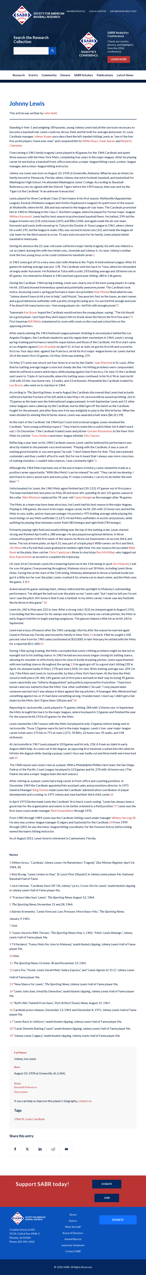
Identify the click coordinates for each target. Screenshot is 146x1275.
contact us (84, 1101)
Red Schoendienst (62, 810)
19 (111, 822)
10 (45, 602)
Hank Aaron (107, 141)
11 (91, 634)
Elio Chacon (91, 435)
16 (111, 794)
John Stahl (50, 113)
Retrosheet (21, 1091)
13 (72, 664)
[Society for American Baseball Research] (37, 15)
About (72, 1214)
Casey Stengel (83, 497)
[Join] (106, 1198)
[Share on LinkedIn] (40, 1149)
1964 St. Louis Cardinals (29, 1119)
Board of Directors (73, 1233)
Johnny (38, 136)
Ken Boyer (30, 312)
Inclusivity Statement (73, 1245)
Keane (48, 136)
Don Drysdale (47, 346)
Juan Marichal (103, 362)
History (73, 1220)
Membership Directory (123, 11)
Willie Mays (90, 141)
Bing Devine (40, 790)
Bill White (34, 321)
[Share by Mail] (66, 1149)
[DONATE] (118, 1219)
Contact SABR (73, 1251)
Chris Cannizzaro (60, 552)
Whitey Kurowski (20, 216)
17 (116, 806)
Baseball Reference (25, 1087)
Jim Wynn (16, 547)
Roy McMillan (105, 552)
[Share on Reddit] (53, 1149)
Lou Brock (16, 385)
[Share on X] (27, 1149)
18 (133, 817)
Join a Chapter (97, 11)
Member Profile (75, 11)
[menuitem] (76, 11)
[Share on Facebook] (15, 1149)
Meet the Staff (73, 1226)
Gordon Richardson (99, 431)
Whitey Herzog (122, 817)
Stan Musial (101, 292)
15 (16, 757)
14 (75, 700)
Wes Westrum (31, 497)
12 (41, 643)
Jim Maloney (120, 563)
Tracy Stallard (40, 435)
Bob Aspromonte (20, 556)
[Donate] (106, 1184)
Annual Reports (73, 1239)
